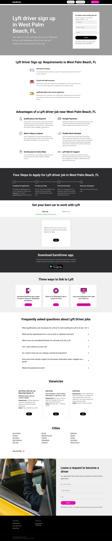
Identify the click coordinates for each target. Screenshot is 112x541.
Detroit (72, 438)
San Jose (16, 442)
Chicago (44, 438)
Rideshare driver (16, 523)
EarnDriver (17, 2)
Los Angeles (17, 433)
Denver (43, 433)
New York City (74, 442)
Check (56, 240)
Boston (72, 435)
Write (56, 304)
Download (28, 304)
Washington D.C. (46, 435)
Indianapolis (45, 440)
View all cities (17, 451)
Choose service (80, 2)
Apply (29, 414)
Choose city (70, 2)
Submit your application (83, 304)
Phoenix (15, 435)
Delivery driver (16, 528)
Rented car (66, 212)
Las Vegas (73, 440)
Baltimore (73, 433)
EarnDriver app (17, 195)
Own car (45, 212)
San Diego (16, 438)
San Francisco (17, 440)
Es (87, 2)
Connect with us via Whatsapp (38, 524)
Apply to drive (95, 2)
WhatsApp (16, 193)
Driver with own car (17, 525)
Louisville (44, 442)
